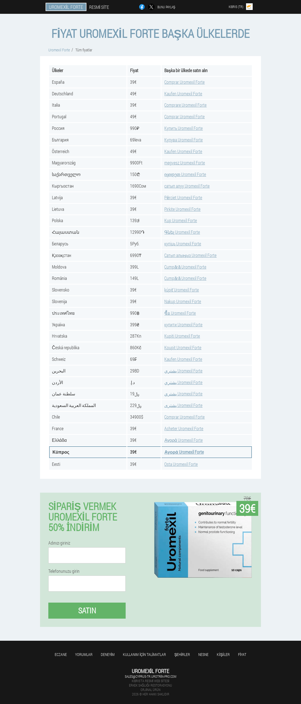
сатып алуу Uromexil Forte (187, 186)
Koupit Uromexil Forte (182, 347)
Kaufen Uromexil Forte (183, 93)
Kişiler (223, 654)
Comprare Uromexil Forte (185, 105)
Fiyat (242, 654)
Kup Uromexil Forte (180, 220)
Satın (87, 610)
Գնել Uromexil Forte (182, 232)
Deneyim (108, 654)
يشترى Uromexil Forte (183, 405)
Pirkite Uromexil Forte (182, 209)
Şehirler (182, 654)
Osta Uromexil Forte (181, 464)
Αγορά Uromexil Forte (183, 440)
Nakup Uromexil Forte (182, 301)
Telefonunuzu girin (64, 571)
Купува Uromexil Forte (183, 140)
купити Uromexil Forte (183, 324)
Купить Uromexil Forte (183, 128)
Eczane (61, 654)
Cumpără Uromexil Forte (185, 267)
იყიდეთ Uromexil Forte (185, 174)
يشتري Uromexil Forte (183, 371)
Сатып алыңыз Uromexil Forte (190, 255)
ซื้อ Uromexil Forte (180, 313)
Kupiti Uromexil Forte (182, 336)
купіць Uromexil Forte (182, 243)
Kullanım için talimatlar (144, 654)
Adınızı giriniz (59, 543)
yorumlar (84, 654)
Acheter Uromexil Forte (183, 428)
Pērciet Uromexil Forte (183, 197)
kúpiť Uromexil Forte (181, 290)
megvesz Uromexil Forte (184, 163)
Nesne (203, 654)
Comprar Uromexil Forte (184, 82)
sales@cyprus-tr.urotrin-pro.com (150, 676)
